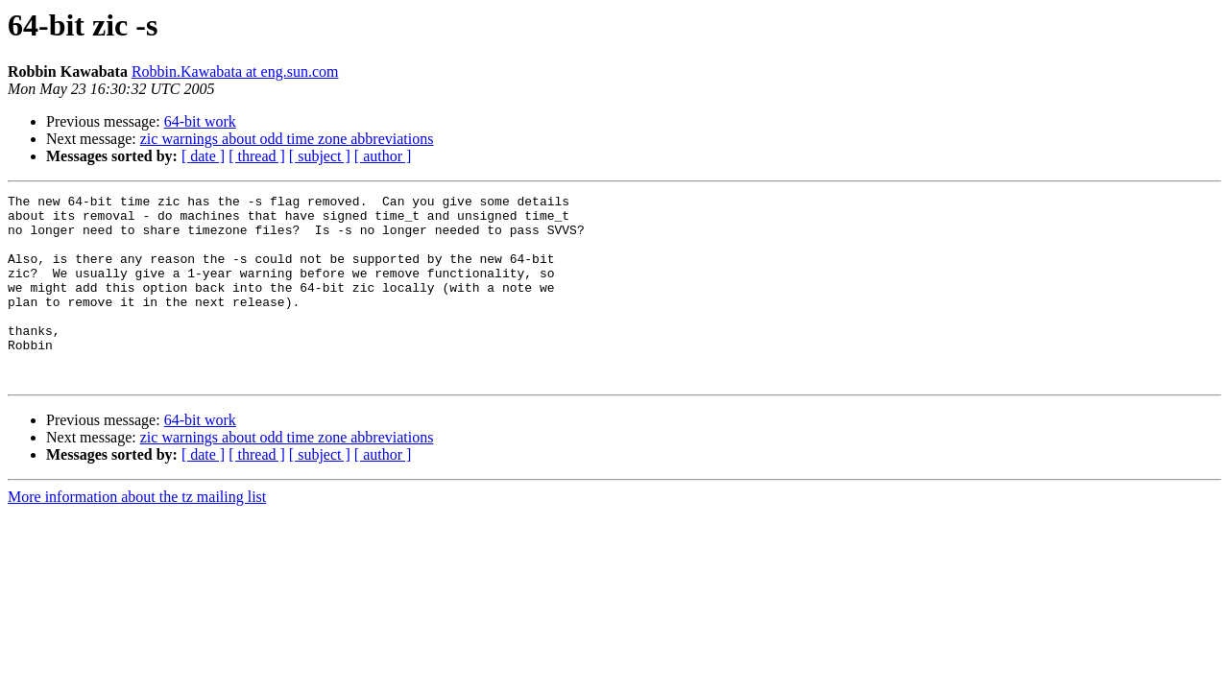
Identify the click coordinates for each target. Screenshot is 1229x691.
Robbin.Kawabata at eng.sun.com (235, 71)
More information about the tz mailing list (137, 534)
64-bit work (200, 121)
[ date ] (203, 156)
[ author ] (383, 156)
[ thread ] (257, 156)
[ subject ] (319, 156)
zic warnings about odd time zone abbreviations (287, 139)
